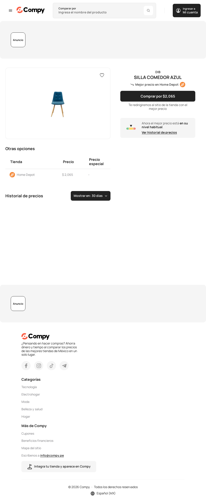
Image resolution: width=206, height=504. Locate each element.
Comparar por (67, 8)
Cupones (27, 434)
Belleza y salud (31, 409)
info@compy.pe (52, 455)
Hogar (25, 417)
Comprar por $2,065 (158, 96)
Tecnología (29, 387)
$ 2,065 (67, 174)
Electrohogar (30, 394)
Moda (25, 402)
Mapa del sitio (31, 448)
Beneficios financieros (37, 441)
